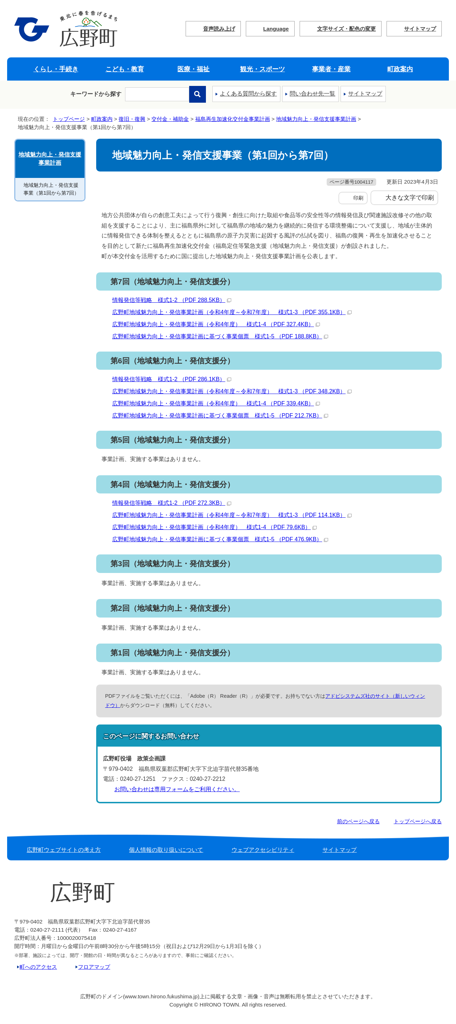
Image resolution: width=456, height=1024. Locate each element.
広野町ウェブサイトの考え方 (64, 850)
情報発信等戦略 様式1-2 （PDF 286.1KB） (171, 379)
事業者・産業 (331, 69)
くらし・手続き (55, 69)
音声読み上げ (219, 29)
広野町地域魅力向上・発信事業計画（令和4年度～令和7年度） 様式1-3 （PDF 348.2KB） (232, 391)
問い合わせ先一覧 (312, 94)
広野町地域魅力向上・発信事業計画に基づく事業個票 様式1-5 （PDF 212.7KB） (220, 416)
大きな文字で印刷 (409, 197)
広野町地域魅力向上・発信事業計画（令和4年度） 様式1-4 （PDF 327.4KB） (216, 324)
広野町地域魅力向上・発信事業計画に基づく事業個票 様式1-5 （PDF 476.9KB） (220, 539)
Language (276, 29)
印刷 (358, 198)
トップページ (69, 119)
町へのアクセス (38, 967)
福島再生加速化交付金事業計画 (232, 119)
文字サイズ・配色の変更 (346, 29)
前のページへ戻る (358, 821)
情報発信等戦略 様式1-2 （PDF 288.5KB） (171, 300)
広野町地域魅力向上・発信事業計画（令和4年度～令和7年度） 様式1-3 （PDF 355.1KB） (232, 312)
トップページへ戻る (418, 821)
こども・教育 (124, 69)
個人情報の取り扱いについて (166, 850)
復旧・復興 (132, 119)
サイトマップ (420, 29)
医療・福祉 (193, 69)
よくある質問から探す (248, 94)
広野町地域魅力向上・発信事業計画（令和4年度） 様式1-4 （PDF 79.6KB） (214, 527)
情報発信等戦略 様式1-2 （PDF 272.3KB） (171, 503)
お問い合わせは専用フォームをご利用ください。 (177, 789)
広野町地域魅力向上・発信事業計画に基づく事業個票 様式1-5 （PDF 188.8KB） (220, 336)
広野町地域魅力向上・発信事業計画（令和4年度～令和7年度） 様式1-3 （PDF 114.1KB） (232, 515)
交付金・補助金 (170, 119)
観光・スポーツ (262, 69)
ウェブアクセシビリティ (263, 850)
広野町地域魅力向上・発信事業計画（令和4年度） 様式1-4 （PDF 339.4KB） (216, 403)
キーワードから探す (95, 94)
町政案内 (400, 69)
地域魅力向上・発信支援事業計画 (316, 119)
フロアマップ (94, 967)
